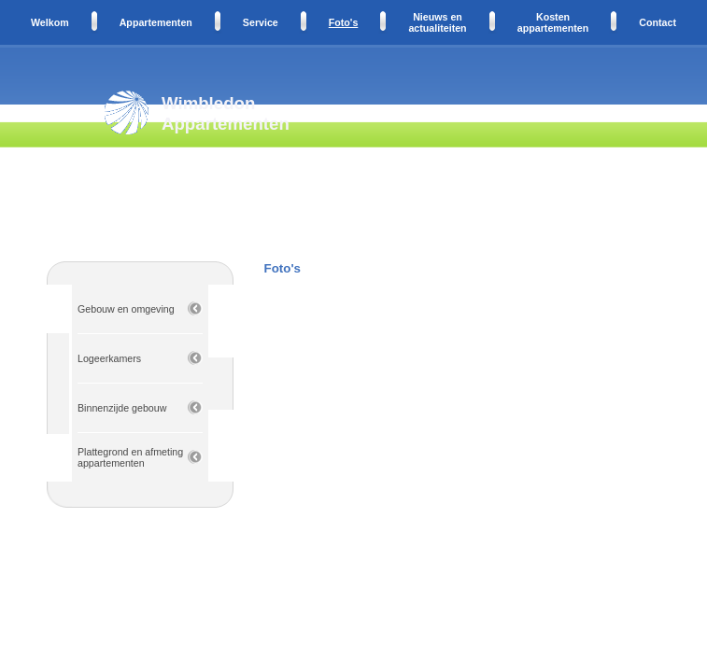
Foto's (344, 22)
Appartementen (156, 22)
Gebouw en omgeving (126, 309)
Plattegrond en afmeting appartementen (130, 457)
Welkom (50, 22)
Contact (657, 22)
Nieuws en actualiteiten (437, 22)
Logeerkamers (109, 358)
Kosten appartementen (552, 22)
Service (260, 22)
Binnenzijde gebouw (122, 407)
